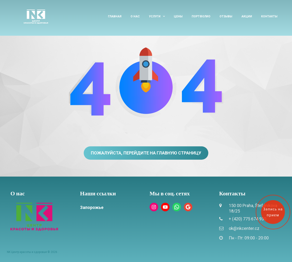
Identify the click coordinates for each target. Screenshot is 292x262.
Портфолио (201, 16)
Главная (115, 16)
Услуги (155, 16)
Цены (178, 16)
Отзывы (225, 16)
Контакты (269, 16)
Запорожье (91, 207)
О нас (135, 16)
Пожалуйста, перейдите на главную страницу (146, 152)
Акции (246, 16)
